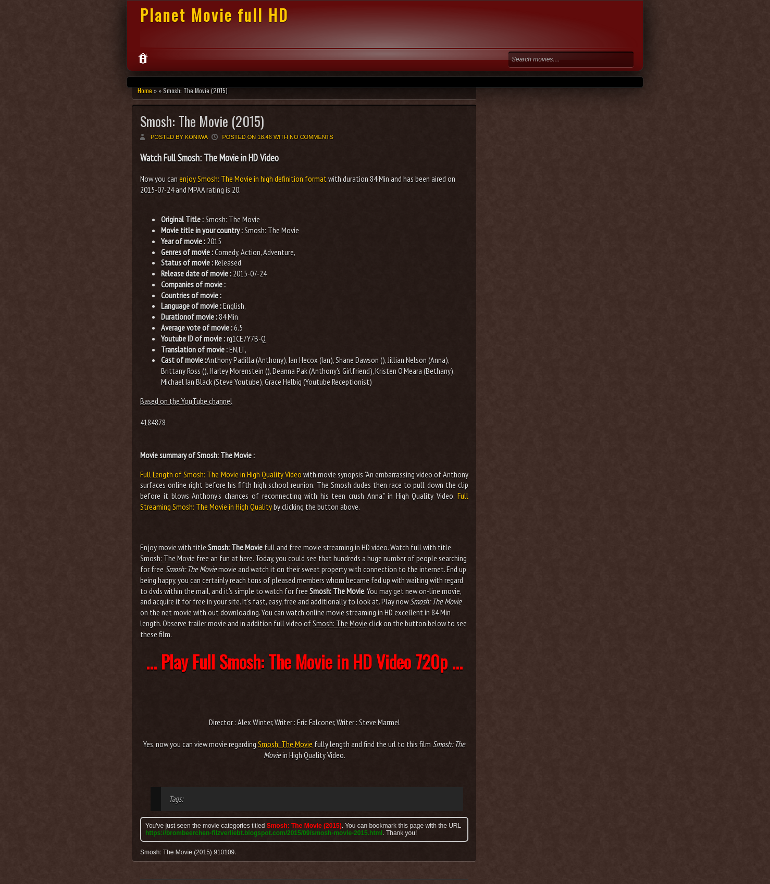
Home (145, 90)
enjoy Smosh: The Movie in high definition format (253, 178)
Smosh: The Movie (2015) (202, 121)
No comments (311, 137)
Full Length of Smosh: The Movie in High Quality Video (221, 474)
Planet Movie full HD (214, 15)
